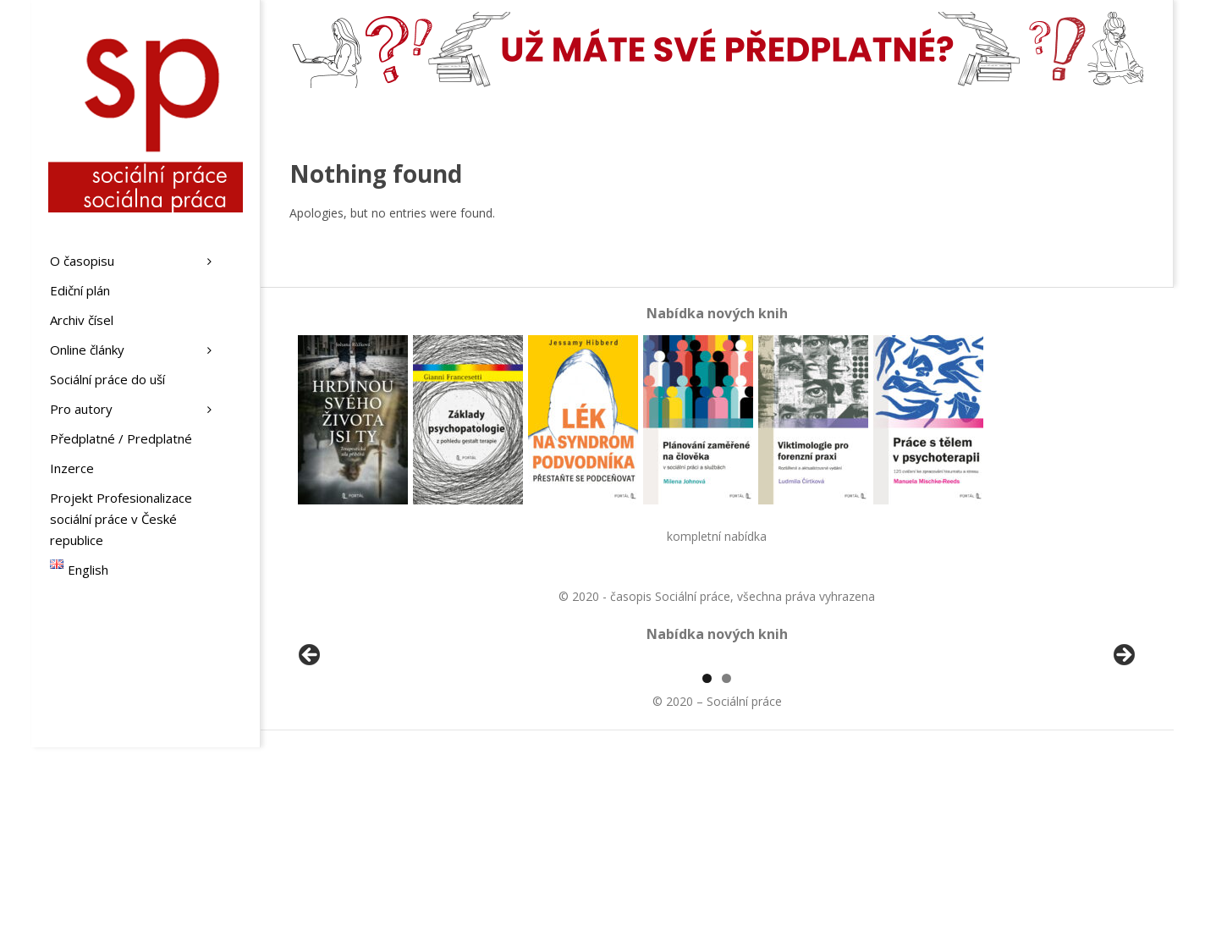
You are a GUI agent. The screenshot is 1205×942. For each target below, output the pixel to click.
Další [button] (1123, 753)
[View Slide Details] (357, 757)
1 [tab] (707, 873)
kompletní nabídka (717, 536)
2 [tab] (726, 873)
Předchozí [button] (310, 753)
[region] (716, 757)
